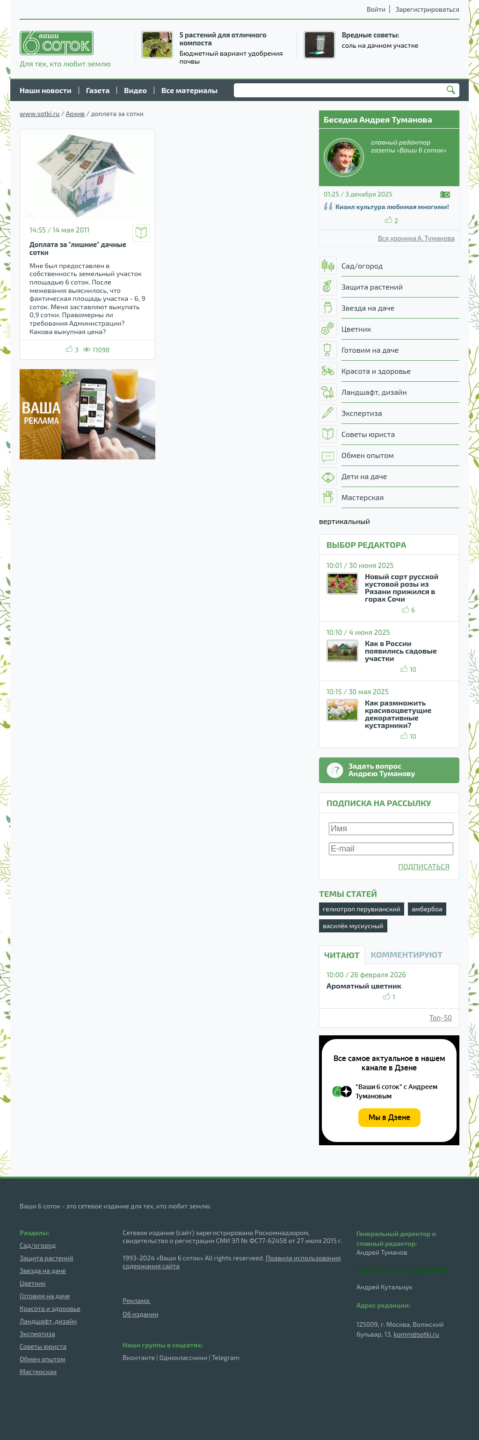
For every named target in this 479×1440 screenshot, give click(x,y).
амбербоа (427, 909)
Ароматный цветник (364, 985)
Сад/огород (38, 1245)
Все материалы (189, 90)
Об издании (140, 1314)
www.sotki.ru (39, 113)
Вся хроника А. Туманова (416, 238)
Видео (135, 90)
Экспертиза (37, 1334)
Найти (452, 90)
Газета (98, 90)
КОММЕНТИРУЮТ (407, 954)
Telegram (226, 1357)
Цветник (32, 1283)
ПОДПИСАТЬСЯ (424, 866)
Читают (342, 955)
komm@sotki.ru (416, 1334)
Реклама (137, 1300)
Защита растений (46, 1258)
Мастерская (38, 1371)
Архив (75, 113)
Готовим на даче (45, 1296)
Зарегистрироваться (427, 9)
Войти (376, 9)
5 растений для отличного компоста (223, 38)
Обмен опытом (42, 1359)
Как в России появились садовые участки (401, 650)
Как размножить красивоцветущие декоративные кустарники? (398, 713)
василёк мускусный (353, 926)
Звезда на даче (43, 1270)
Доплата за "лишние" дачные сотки (77, 248)
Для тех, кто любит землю (65, 49)
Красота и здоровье (50, 1308)
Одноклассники (183, 1357)
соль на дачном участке (380, 45)
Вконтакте (139, 1357)
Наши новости (46, 90)
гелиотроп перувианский (361, 909)
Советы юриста (43, 1346)
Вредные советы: (370, 34)
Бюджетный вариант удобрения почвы (231, 57)
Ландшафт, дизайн (48, 1321)
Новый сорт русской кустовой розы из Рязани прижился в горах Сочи (401, 587)
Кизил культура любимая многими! (392, 207)
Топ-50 (440, 1017)
